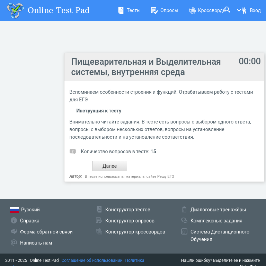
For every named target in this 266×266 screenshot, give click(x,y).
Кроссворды (208, 10)
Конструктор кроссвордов (135, 232)
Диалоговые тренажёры (218, 209)
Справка (29, 220)
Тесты (129, 10)
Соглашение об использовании (92, 260)
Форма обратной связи (46, 232)
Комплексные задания (216, 220)
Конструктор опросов (129, 220)
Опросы (164, 10)
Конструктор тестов (127, 209)
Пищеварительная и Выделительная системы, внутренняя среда (146, 67)
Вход (251, 10)
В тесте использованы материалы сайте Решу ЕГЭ (129, 176)
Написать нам (36, 243)
